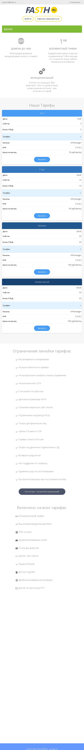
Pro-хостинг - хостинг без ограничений (42, 491)
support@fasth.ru (9, 2)
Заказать (42, 159)
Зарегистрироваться (48, 18)
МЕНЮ (8, 29)
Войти (28, 18)
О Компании (74, 2)
